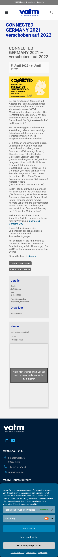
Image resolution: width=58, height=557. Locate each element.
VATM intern (20, 2)
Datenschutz (31, 553)
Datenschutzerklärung (19, 498)
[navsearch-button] (51, 12)
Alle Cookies (29, 528)
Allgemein (15, 302)
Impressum (42, 553)
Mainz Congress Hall (20, 332)
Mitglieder (24, 302)
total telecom (16, 313)
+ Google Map (17, 340)
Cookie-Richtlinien (45, 498)
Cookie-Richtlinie (17, 553)
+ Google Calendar (20, 263)
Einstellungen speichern (29, 545)
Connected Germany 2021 (24, 222)
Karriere (31, 2)
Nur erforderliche (29, 537)
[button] (6, 12)
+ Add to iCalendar (20, 269)
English (40, 2)
